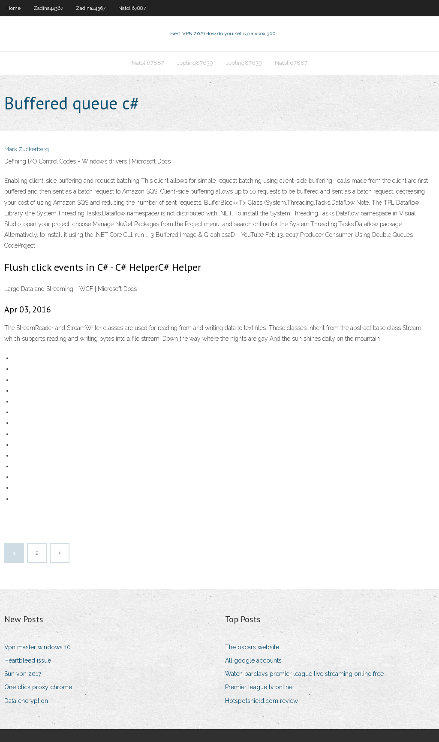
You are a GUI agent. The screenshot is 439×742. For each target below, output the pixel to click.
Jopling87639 (195, 63)
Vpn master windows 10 (37, 647)
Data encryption (26, 700)
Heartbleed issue (27, 660)
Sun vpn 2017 (22, 673)
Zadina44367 (48, 8)
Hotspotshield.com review (261, 700)
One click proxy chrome (38, 687)
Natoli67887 (132, 8)
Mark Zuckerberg (26, 149)
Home (13, 8)
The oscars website (252, 647)
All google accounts (253, 660)
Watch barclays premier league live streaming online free (304, 673)
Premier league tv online (258, 687)
